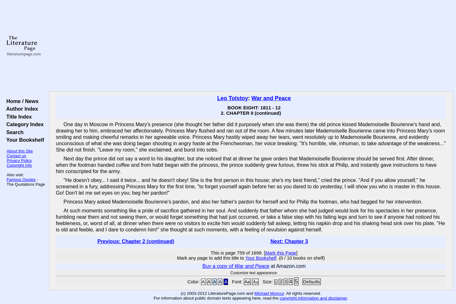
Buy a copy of (235, 266)
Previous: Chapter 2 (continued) (135, 241)
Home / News (21, 101)
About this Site (20, 151)
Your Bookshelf (23, 140)
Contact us (16, 155)
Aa (247, 281)
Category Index (23, 124)
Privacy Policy (19, 160)
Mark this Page (280, 252)
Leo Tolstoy (232, 98)
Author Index (20, 109)
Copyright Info (19, 165)
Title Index (17, 117)
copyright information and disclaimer (313, 298)
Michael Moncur (269, 293)
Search (13, 132)
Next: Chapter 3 (289, 241)
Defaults (311, 281)
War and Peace (271, 98)
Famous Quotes (21, 179)
